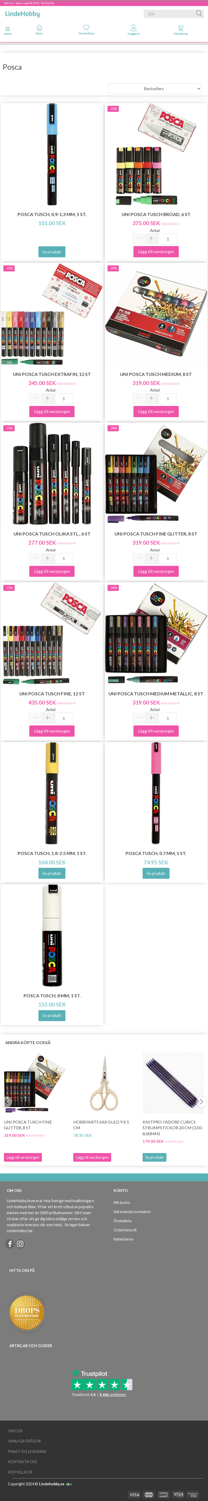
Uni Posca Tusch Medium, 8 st (156, 374)
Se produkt (154, 1157)
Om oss (15, 1431)
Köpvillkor (20, 1472)
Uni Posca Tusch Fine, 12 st (52, 693)
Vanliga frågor (24, 1441)
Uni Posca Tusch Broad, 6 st (156, 214)
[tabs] (181, 31)
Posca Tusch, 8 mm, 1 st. (52, 995)
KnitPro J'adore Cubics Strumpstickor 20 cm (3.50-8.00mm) (173, 1127)
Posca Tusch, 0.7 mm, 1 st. (156, 853)
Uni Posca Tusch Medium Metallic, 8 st (156, 693)
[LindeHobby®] (22, 13)
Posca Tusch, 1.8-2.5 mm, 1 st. (52, 853)
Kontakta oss (22, 1461)
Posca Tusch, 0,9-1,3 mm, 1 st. (52, 214)
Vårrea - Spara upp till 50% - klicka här (29, 3)
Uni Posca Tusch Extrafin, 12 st (52, 374)
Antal (155, 230)
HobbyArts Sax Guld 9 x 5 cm (101, 1124)
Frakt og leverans (27, 1451)
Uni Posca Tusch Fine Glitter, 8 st (156, 534)
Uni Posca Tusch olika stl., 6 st (52, 534)
